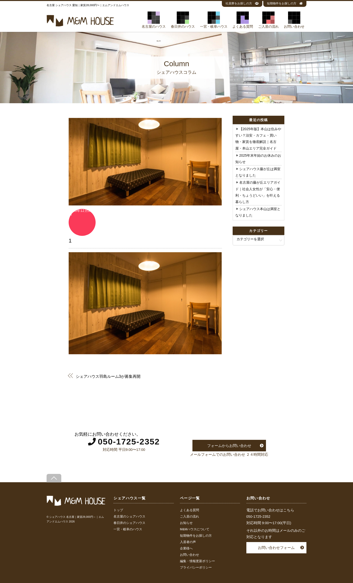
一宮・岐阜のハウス (127, 529)
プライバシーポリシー (196, 567)
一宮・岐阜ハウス (213, 20)
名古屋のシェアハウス (129, 516)
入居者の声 (188, 542)
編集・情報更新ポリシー (197, 561)
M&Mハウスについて (194, 529)
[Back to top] (54, 478)
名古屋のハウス (154, 20)
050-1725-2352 (129, 441)
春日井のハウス (183, 20)
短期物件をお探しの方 (285, 3)
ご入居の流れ (268, 20)
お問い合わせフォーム (276, 547)
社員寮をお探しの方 (242, 3)
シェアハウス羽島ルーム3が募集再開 (108, 376)
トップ (118, 510)
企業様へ (186, 548)
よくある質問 (242, 20)
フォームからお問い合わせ (229, 446)
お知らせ (186, 523)
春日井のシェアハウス (129, 523)
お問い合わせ (294, 20)
